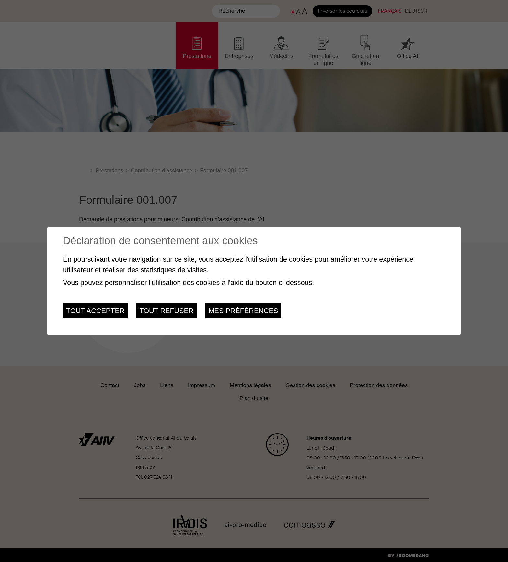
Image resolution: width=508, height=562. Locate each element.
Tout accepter (95, 311)
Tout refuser (166, 311)
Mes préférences (243, 311)
